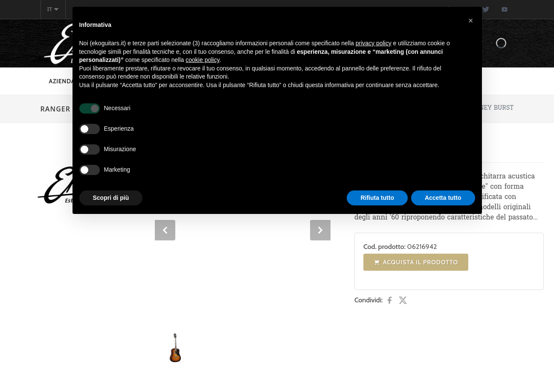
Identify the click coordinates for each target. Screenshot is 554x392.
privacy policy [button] (374, 43)
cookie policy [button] (202, 59)
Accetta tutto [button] (443, 197)
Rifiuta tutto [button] (377, 197)
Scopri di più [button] (111, 197)
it (53, 9)
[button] (471, 20)
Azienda (62, 81)
